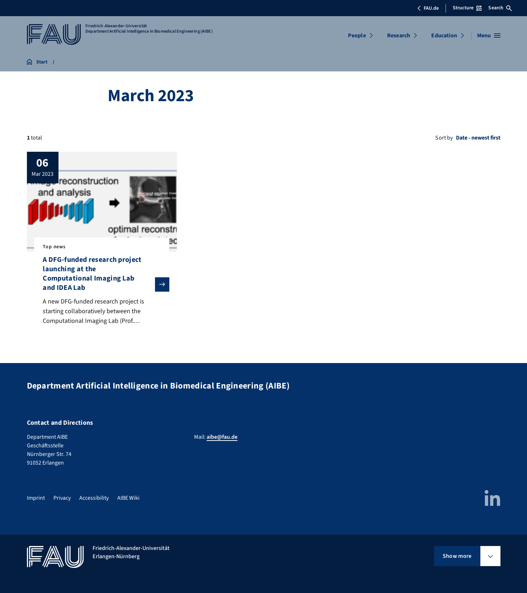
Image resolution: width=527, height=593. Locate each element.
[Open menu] (488, 35)
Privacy (62, 498)
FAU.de (428, 8)
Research (398, 35)
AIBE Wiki (128, 498)
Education (444, 35)
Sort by (444, 138)
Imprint (36, 498)
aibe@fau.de (222, 437)
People (357, 35)
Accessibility (94, 498)
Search (500, 7)
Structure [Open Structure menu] (467, 7)
